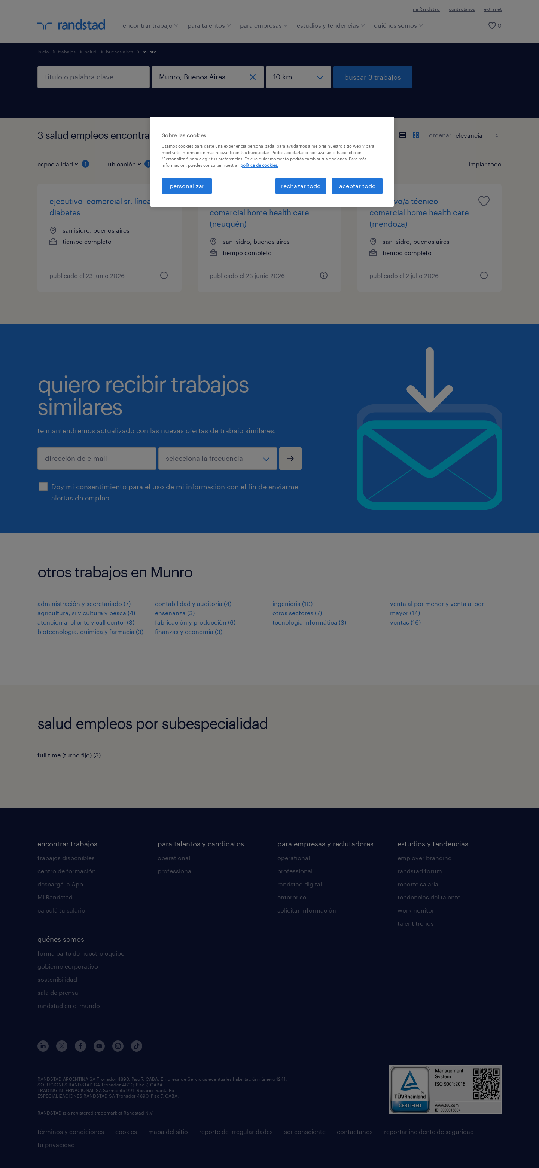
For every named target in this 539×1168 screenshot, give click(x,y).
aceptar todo (357, 185)
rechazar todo (301, 185)
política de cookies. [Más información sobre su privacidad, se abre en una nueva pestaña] (259, 165)
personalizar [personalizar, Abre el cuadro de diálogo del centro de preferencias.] (187, 185)
